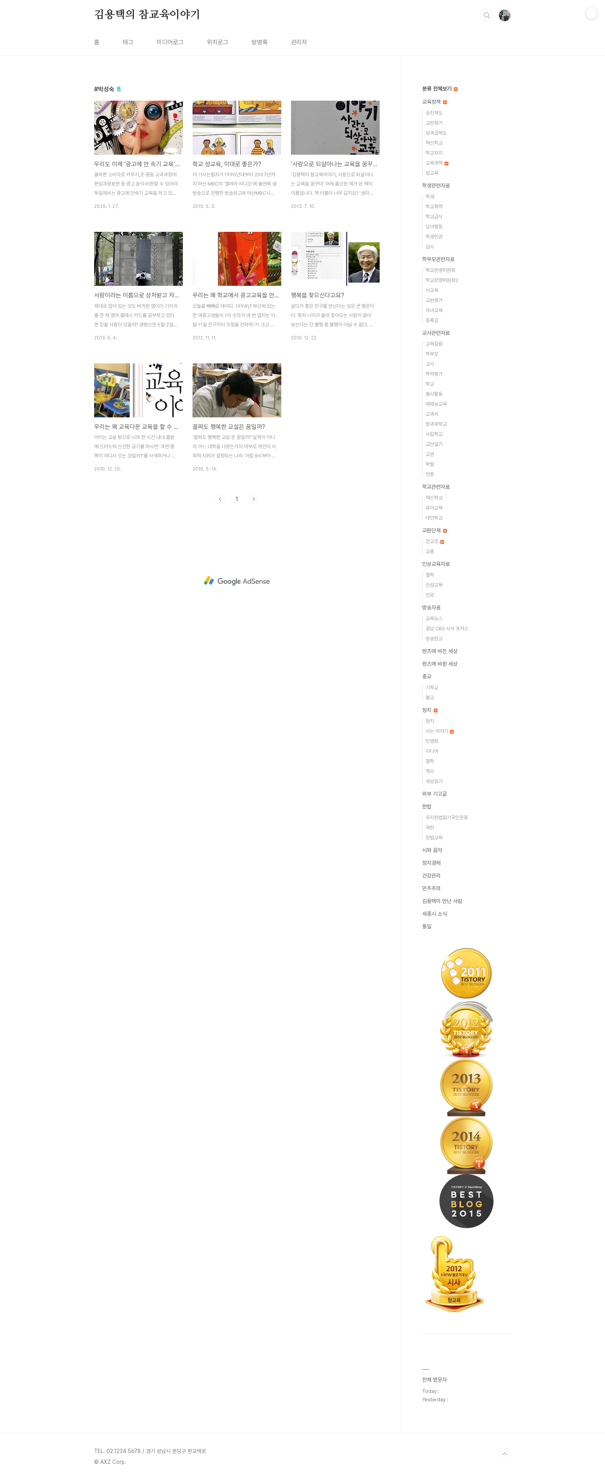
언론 (430, 474)
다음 (253, 499)
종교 (426, 676)
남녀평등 (434, 227)
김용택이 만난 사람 (442, 901)
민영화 (432, 741)
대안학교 (434, 518)
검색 (487, 15)
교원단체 (434, 530)
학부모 (432, 354)
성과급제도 (436, 133)
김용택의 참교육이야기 (147, 15)
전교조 (435, 541)
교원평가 (434, 123)
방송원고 (434, 638)
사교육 (432, 290)
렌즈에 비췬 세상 (440, 664)
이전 (220, 499)
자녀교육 (434, 310)
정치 (430, 710)
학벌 (430, 464)
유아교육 (434, 508)
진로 (430, 595)
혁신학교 (434, 143)
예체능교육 (436, 404)
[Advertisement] (237, 581)
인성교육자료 (436, 564)
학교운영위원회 (440, 270)
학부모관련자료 (438, 259)
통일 (426, 926)
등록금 (432, 320)
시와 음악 (432, 850)
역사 (430, 771)
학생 (430, 196)
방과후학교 (436, 424)
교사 (430, 364)
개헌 (430, 827)
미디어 (432, 751)
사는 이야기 (440, 731)
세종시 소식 (434, 914)
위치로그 (217, 42)
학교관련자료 (436, 487)
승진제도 (434, 113)
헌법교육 (434, 837)
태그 (128, 42)
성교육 (432, 173)
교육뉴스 (434, 618)
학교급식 (434, 216)
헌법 (426, 806)
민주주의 (431, 888)
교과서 (432, 414)
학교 (430, 384)
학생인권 (434, 237)
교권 (430, 454)
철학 (430, 575)
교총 (430, 551)
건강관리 (431, 875)
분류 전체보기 (440, 89)
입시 (430, 247)
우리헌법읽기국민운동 (447, 817)
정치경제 (431, 863)
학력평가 (434, 374)
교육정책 (434, 102)
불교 (430, 697)
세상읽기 (434, 781)
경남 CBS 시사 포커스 (447, 628)
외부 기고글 (434, 794)
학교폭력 (434, 206)
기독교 (432, 687)
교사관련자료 (436, 333)
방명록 (260, 42)
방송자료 (431, 607)
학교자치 (434, 153)
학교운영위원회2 (442, 280)
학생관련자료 (436, 185)
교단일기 (434, 444)
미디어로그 (170, 42)
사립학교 (434, 434)
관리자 (299, 42)
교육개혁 (437, 163)
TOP (505, 1454)
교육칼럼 (434, 344)
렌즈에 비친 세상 (440, 651)
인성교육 (434, 585)
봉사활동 (434, 394)
